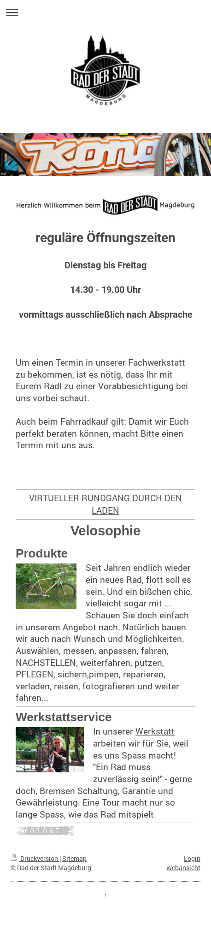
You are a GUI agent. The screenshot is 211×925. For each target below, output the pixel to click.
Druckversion (35, 858)
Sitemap (74, 858)
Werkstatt (155, 731)
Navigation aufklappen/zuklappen (105, 12)
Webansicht (183, 867)
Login (192, 858)
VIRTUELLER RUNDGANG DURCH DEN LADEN (105, 504)
